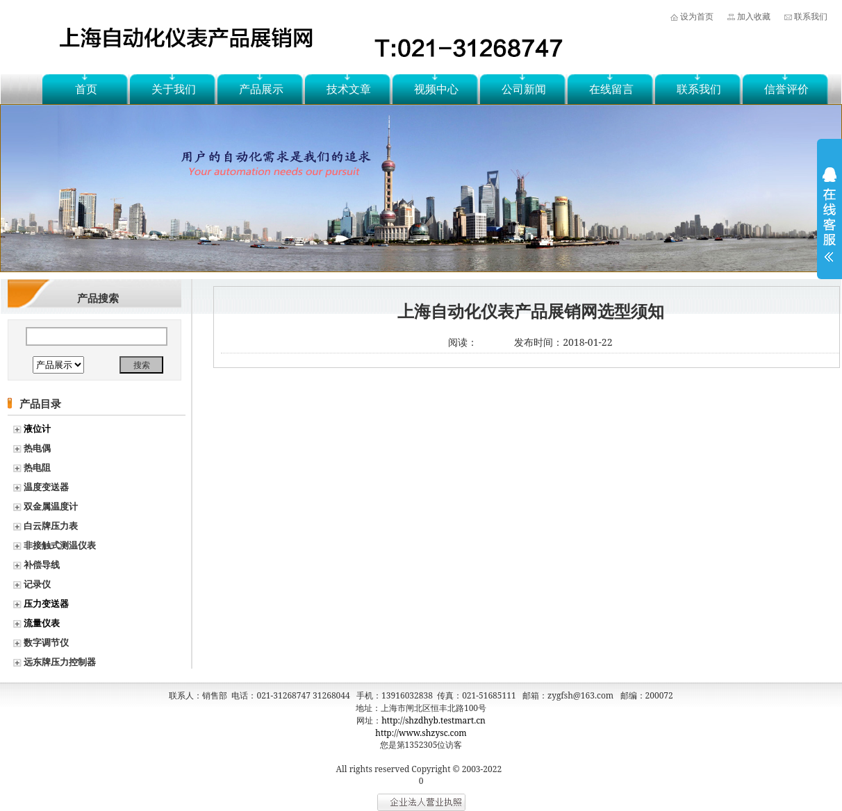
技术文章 (349, 89)
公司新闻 (524, 89)
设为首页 (696, 16)
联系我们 (810, 16)
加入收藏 (753, 16)
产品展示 (261, 89)
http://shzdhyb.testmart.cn (433, 720)
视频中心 (436, 89)
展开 (829, 223)
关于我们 (173, 89)
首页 (86, 89)
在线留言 (611, 89)
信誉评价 (786, 89)
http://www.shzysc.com (420, 733)
